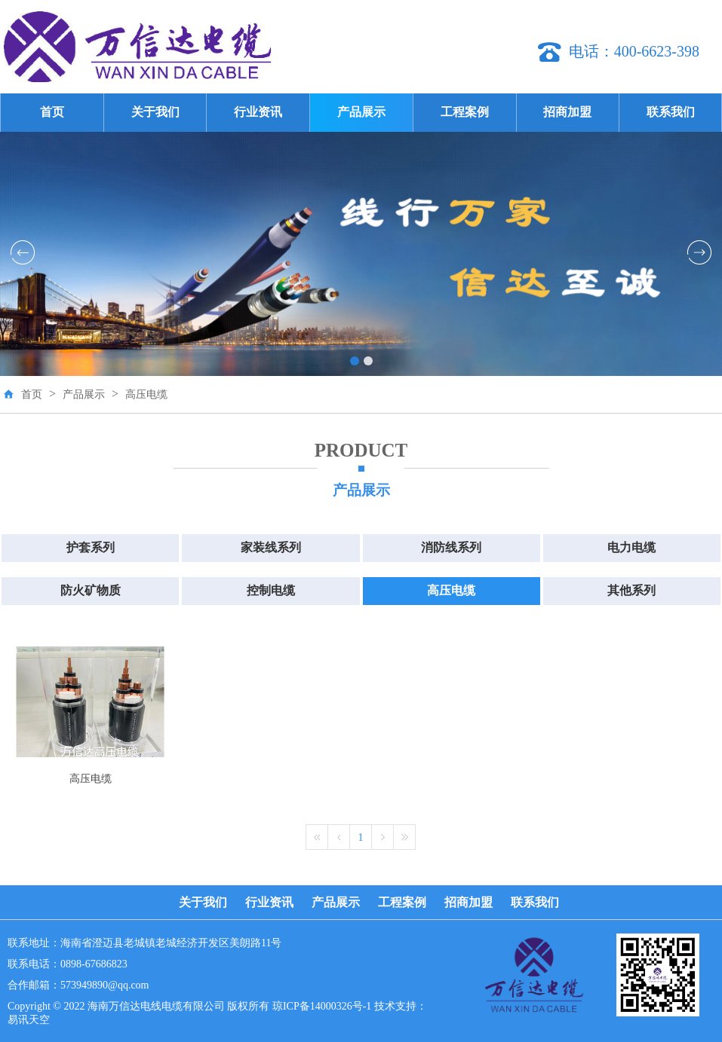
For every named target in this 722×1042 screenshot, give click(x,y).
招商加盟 (567, 111)
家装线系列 (271, 547)
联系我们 (671, 111)
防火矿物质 (90, 590)
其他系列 (631, 590)
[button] (354, 360)
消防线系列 (451, 547)
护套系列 (90, 547)
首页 (52, 111)
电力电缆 (631, 547)
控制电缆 (271, 590)
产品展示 (361, 111)
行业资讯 (258, 111)
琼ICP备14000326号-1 (321, 1006)
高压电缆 (146, 394)
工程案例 (465, 111)
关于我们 (155, 111)
